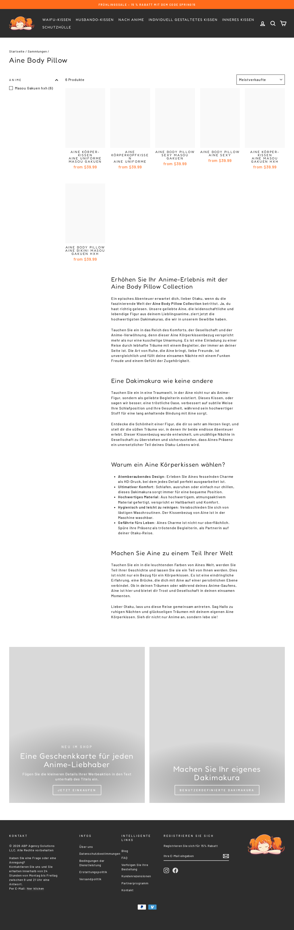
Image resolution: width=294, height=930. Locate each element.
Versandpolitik (90, 878)
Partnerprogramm (134, 882)
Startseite (17, 51)
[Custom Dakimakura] (217, 725)
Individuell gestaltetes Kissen (183, 19)
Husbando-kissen (95, 19)
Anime (33, 80)
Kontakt (127, 889)
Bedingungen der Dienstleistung (91, 862)
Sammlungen (37, 51)
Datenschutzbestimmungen (99, 853)
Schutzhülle (56, 27)
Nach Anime (131, 19)
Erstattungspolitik (93, 871)
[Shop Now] (77, 725)
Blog (124, 850)
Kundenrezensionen (136, 875)
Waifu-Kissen (56, 19)
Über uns (86, 846)
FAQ (124, 857)
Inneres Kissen (238, 19)
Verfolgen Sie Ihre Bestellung (134, 866)
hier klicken (35, 887)
